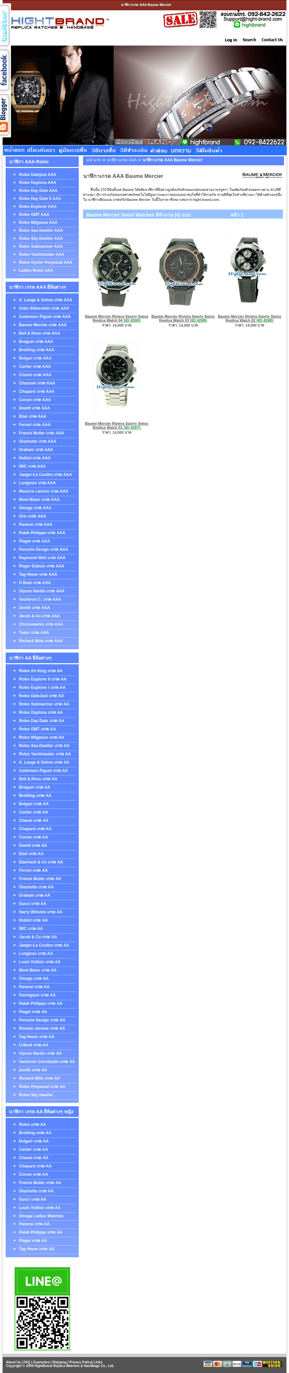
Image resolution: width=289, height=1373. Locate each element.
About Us (13, 1362)
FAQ (27, 1362)
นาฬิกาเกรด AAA (122, 160)
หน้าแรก (93, 160)
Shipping (59, 1362)
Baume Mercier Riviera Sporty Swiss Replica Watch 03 (183, 318)
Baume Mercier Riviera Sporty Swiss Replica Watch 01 (116, 425)
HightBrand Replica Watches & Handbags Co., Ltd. (74, 1366)
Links (98, 1362)
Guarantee (41, 1362)
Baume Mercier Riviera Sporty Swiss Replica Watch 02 (249, 318)
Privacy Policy (80, 1362)
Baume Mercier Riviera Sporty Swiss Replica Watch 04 (116, 318)
